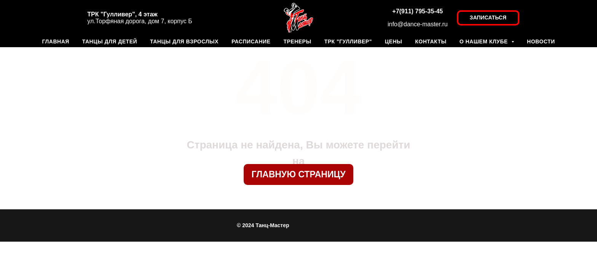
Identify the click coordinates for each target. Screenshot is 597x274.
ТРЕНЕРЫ (297, 41)
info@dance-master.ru (418, 24)
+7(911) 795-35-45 (417, 11)
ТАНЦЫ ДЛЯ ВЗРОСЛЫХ (184, 41)
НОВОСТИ (541, 41)
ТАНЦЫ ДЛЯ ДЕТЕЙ (109, 41)
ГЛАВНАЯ (55, 41)
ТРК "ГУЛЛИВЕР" (348, 41)
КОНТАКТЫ (430, 41)
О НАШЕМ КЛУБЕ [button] (484, 41)
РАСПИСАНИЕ (251, 41)
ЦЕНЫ (393, 41)
